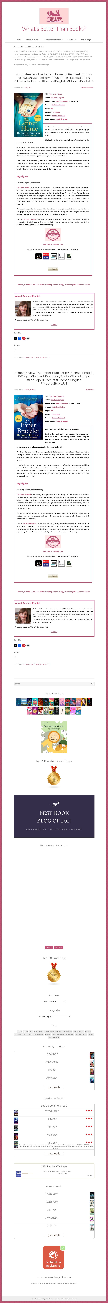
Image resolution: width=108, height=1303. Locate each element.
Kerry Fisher (52, 1226)
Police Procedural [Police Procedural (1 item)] (58, 1034)
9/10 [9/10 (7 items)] (35, 1031)
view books (89, 1175)
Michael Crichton (53, 1111)
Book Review (31, 357)
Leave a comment (87, 87)
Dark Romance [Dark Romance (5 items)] (78, 1031)
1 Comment (90, 390)
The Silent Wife (52, 1225)
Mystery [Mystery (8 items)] (48, 1034)
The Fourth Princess (51, 1193)
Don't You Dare (52, 1126)
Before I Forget (52, 1217)
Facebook (54, 325)
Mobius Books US (58, 116)
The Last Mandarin (52, 1053)
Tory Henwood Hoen (52, 1218)
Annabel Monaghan (52, 1062)
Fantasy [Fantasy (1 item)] (88, 1031)
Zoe (44, 1171)
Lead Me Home (52, 1077)
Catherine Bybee (52, 1078)
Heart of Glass (52, 1118)
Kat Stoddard (52, 1210)
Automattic (73, 1299)
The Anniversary (52, 1134)
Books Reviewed (32, 40)
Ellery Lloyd (52, 1070)
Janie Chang (52, 1194)
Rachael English (57, 98)
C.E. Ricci (53, 1127)
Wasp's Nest (52, 1209)
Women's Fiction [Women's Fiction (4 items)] (54, 1037)
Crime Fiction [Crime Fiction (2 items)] (67, 1031)
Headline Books (62, 101)
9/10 (24, 357)
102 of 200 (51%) (62, 1173)
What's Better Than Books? (54, 29)
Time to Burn (52, 1069)
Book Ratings (86, 40)
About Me (71, 40)
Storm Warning (52, 1142)
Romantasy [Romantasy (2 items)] (70, 1034)
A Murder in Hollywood (52, 1110)
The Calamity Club (52, 1201)
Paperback (56, 112)
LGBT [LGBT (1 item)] (30, 1034)
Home (19, 40)
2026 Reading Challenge (54, 1166)
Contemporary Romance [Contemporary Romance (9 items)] (53, 1031)
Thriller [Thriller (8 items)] (90, 1034)
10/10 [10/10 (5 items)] (41, 1031)
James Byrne (53, 1143)
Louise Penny (52, 1054)
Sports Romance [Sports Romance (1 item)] (81, 1034)
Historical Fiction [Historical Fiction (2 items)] (20, 1034)
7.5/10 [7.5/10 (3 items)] (19, 1031)
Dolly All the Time (51, 1061)
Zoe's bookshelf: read (54, 1105)
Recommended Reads (53, 40)
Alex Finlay (53, 1135)
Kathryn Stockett (52, 1202)
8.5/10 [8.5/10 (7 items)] (25, 1031)
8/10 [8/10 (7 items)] (30, 1031)
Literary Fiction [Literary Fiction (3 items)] (38, 1034)
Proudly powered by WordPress (42, 1299)
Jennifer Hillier (53, 1119)
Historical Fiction (58, 105)
